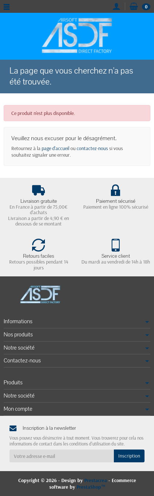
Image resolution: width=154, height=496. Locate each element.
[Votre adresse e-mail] (61, 456)
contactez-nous (92, 148)
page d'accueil (55, 148)
